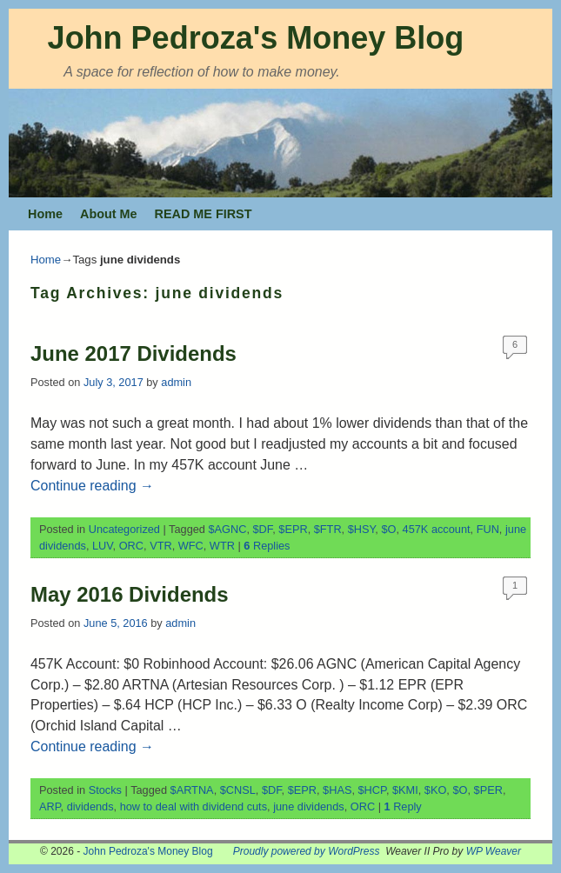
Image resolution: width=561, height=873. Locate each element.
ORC (131, 545)
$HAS (337, 789)
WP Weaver (493, 851)
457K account (437, 529)
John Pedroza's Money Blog (256, 38)
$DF (263, 529)
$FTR (328, 529)
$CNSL (238, 789)
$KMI (405, 789)
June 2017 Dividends (133, 353)
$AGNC (228, 529)
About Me (108, 214)
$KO (435, 789)
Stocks (105, 789)
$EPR (292, 529)
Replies (267, 545)
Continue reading (92, 485)
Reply (403, 806)
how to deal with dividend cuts (193, 806)
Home (45, 214)
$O (388, 529)
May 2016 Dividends (129, 594)
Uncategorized (124, 529)
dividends (90, 806)
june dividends (308, 806)
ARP (50, 806)
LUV (102, 545)
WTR (222, 545)
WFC (191, 545)
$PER (488, 789)
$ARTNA (192, 789)
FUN (488, 529)
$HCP (372, 789)
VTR (161, 545)
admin (176, 382)
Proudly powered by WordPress (306, 851)
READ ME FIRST (203, 214)
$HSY (362, 529)
